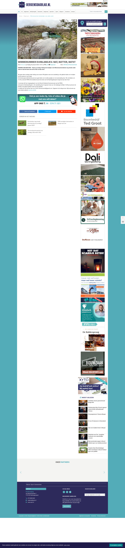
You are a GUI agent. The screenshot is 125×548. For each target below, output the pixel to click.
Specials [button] (51, 11)
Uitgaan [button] (61, 11)
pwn (47, 64)
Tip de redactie (66, 111)
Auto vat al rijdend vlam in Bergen (96, 437)
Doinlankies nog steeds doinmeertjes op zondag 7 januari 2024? (35, 123)
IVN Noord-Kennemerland (70, 64)
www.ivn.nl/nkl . (32, 90)
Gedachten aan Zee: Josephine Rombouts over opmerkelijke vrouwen (96, 446)
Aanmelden (67, 536)
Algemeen (26, 11)
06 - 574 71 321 (53, 103)
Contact (73, 11)
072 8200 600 (31, 528)
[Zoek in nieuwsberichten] (97, 11)
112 (22, 11)
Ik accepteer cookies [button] (116, 545)
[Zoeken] (106, 11)
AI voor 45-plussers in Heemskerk (97, 431)
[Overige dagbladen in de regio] (95, 525)
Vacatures (67, 11)
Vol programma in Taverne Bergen (97, 423)
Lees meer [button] (67, 545)
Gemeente (40, 11)
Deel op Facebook (28, 111)
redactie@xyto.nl (32, 530)
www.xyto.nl (31, 532)
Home (20, 16)
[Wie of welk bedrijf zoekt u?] (94, 24)
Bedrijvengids (33, 11)
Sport (57, 11)
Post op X (47, 111)
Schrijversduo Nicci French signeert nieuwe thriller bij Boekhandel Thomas (97, 410)
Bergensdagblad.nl (38, 4)
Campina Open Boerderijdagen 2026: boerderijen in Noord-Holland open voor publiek (97, 472)
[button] (19, 502)
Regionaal (46, 11)
